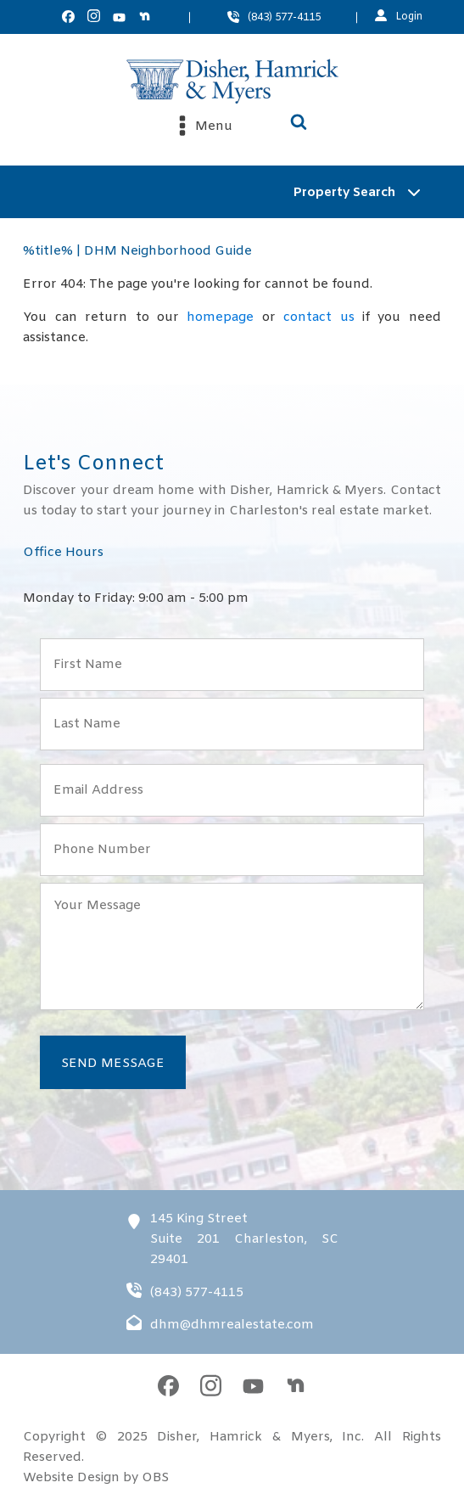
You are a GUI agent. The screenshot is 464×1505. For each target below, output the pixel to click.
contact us (318, 317)
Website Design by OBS (96, 1477)
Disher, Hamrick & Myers (243, 1437)
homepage (220, 317)
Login (408, 17)
